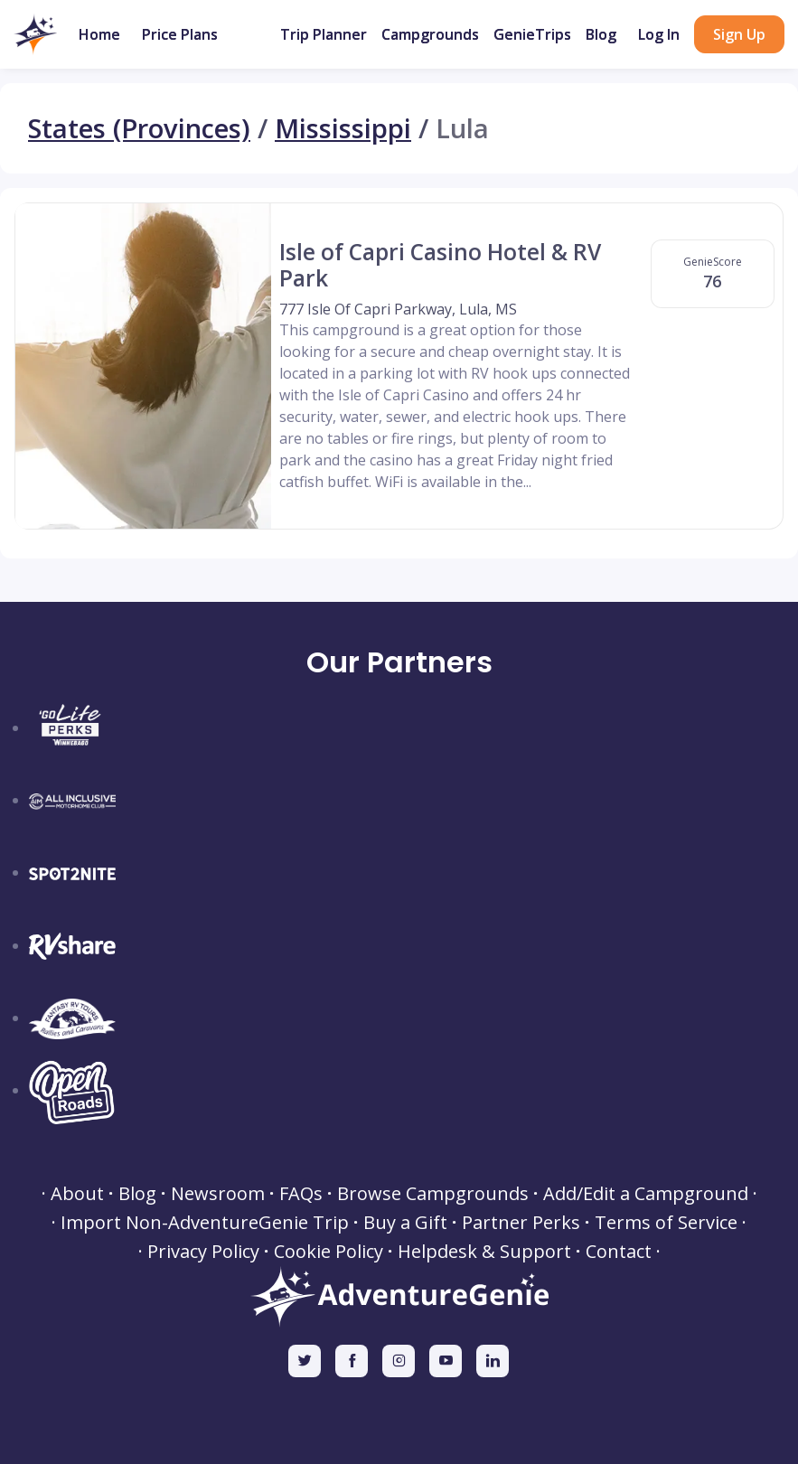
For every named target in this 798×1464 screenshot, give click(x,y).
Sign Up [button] (739, 34)
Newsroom (218, 1194)
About (77, 1194)
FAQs (301, 1194)
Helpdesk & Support (484, 1251)
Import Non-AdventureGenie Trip (205, 1223)
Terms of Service (666, 1223)
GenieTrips (532, 34)
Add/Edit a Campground (645, 1194)
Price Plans (180, 34)
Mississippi (343, 128)
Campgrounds (430, 34)
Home (99, 34)
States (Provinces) (139, 128)
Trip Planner (323, 34)
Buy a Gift (405, 1223)
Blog (601, 34)
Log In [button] (659, 34)
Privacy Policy (203, 1251)
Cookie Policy (328, 1251)
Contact (619, 1251)
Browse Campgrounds (433, 1194)
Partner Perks (521, 1223)
